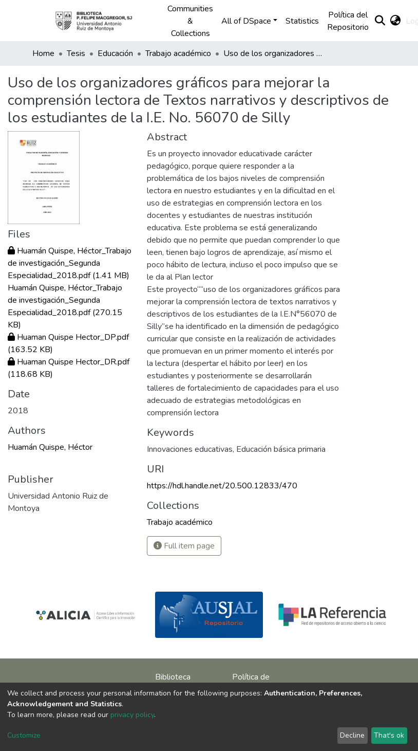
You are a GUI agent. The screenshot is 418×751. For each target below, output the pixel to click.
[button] (395, 21)
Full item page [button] (184, 546)
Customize (24, 735)
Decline (352, 735)
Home (43, 53)
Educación (115, 53)
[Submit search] (380, 21)
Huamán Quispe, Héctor (50, 447)
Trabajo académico (178, 53)
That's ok (389, 735)
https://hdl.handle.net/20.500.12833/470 (222, 485)
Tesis (76, 53)
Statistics (302, 21)
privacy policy (132, 715)
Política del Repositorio (348, 21)
